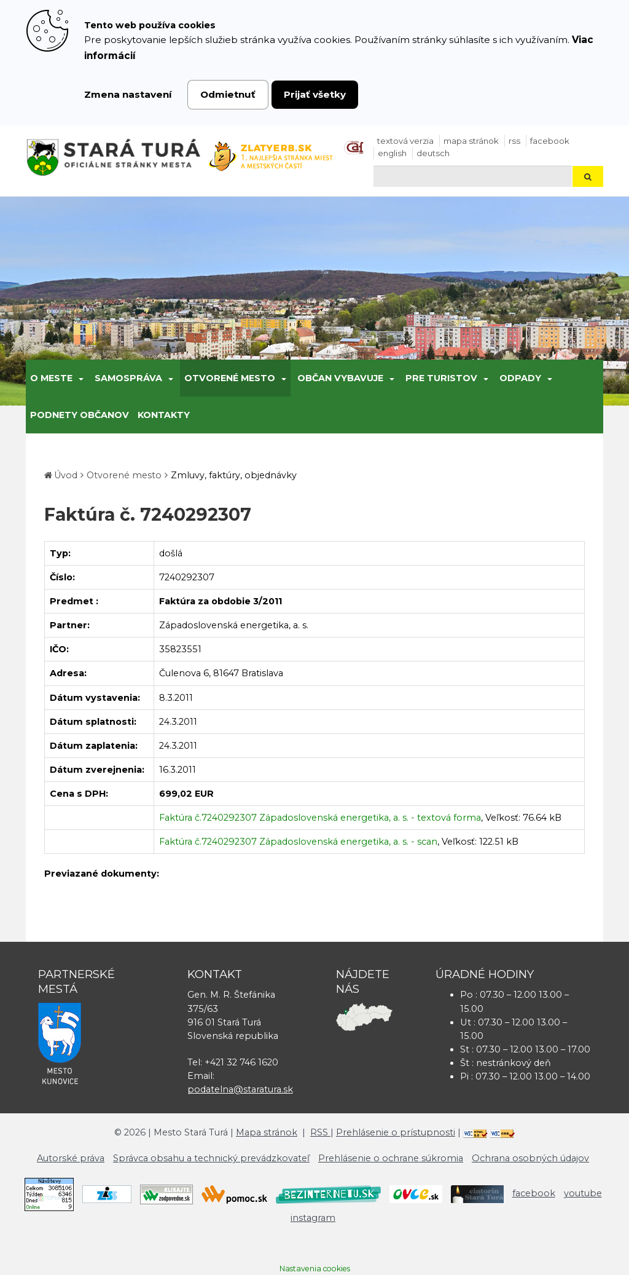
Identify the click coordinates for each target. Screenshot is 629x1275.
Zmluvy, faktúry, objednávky (234, 475)
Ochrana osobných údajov (530, 1158)
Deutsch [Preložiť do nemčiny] (433, 153)
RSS (514, 141)
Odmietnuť (228, 94)
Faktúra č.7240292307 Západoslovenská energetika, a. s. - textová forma (320, 817)
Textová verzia (405, 141)
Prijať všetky (315, 94)
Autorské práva (70, 1158)
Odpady (520, 378)
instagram (313, 1217)
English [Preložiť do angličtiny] (392, 153)
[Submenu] (80, 378)
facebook (549, 141)
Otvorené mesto (229, 378)
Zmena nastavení (128, 94)
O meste (51, 378)
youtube (583, 1193)
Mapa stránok (471, 141)
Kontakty (164, 414)
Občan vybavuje (340, 378)
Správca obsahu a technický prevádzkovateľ (211, 1158)
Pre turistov (441, 378)
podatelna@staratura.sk (240, 1089)
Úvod (65, 475)
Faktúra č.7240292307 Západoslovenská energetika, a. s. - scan (298, 841)
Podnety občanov (79, 414)
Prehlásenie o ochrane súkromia (390, 1158)
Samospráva (128, 378)
